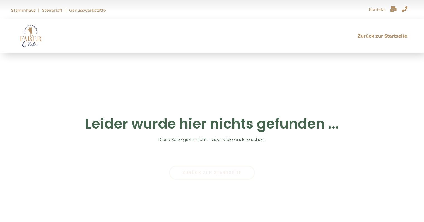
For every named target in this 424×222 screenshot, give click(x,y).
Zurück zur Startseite (382, 36)
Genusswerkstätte (87, 10)
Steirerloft (52, 10)
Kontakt (377, 9)
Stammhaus (23, 10)
